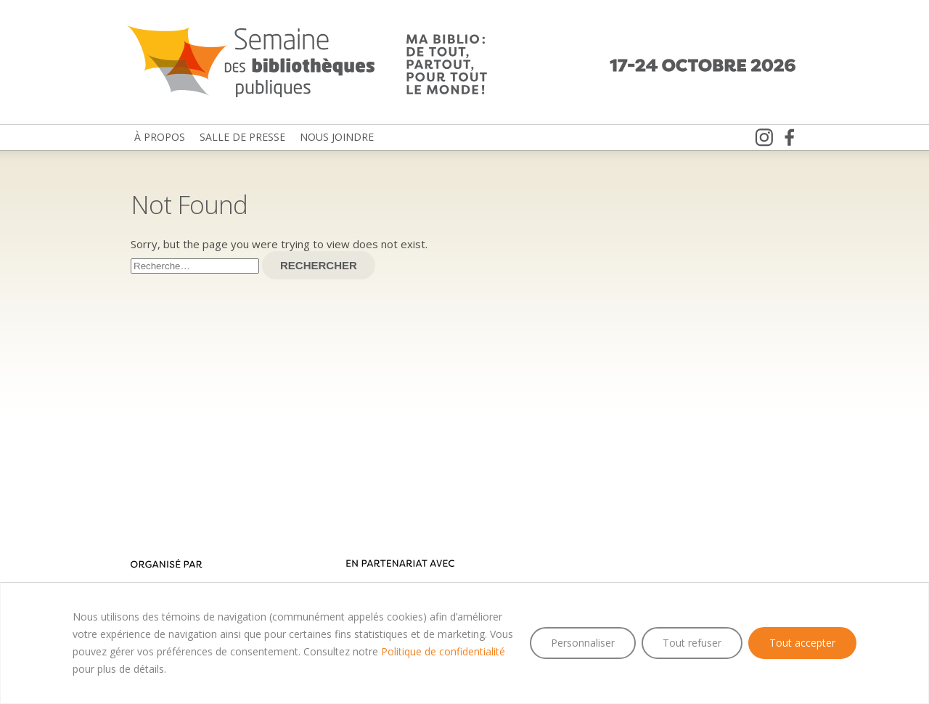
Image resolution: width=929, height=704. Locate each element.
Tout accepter (802, 643)
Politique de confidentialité (443, 651)
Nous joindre (337, 137)
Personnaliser (583, 643)
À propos (159, 137)
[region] (464, 643)
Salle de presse (242, 137)
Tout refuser (692, 643)
